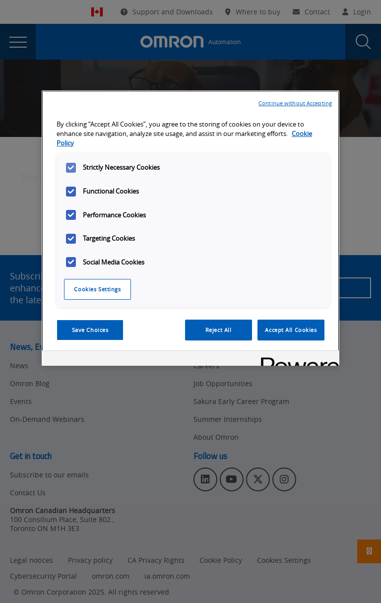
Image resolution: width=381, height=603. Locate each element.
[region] (190, 228)
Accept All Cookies (291, 330)
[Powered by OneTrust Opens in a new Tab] (296, 359)
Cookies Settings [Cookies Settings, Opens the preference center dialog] (97, 289)
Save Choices (90, 330)
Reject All (218, 330)
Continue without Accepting (295, 103)
